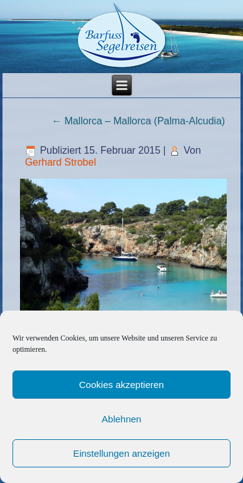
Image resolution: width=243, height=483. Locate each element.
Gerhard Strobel (60, 162)
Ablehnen (121, 419)
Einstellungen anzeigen (121, 453)
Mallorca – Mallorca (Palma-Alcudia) (138, 121)
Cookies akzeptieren (121, 384)
